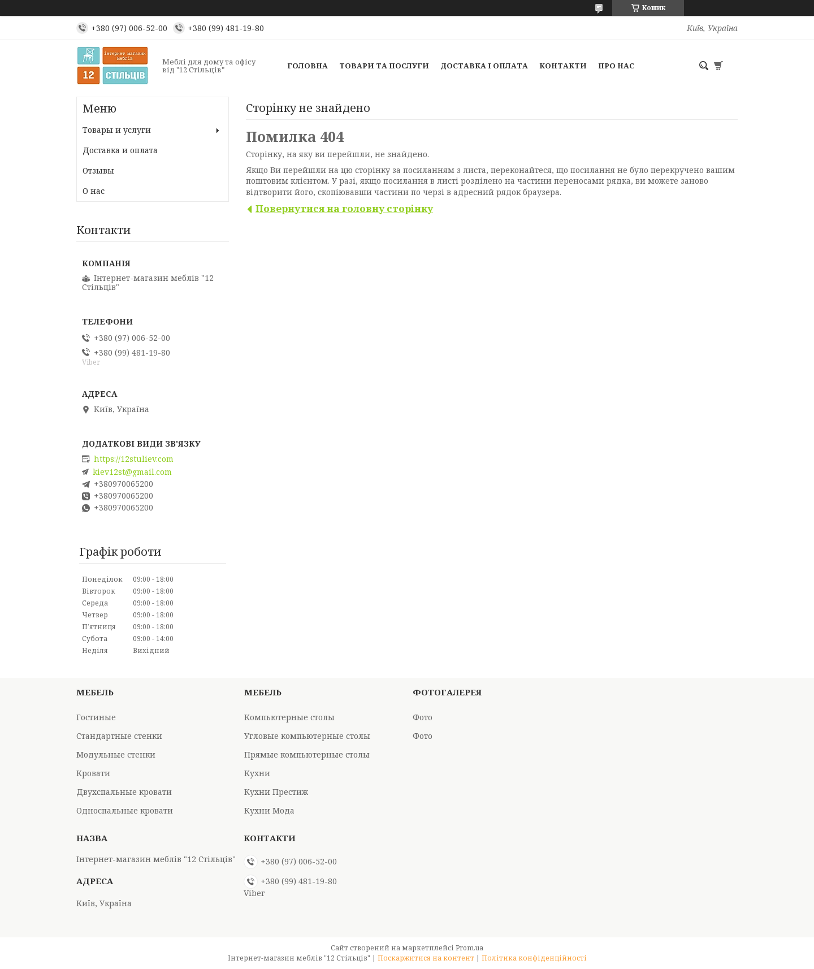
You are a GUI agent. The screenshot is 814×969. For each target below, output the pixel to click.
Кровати (93, 773)
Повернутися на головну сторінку (344, 208)
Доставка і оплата (484, 65)
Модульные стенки (115, 754)
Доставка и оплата (120, 150)
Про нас (616, 65)
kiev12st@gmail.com (132, 472)
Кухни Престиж (276, 791)
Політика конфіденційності (534, 958)
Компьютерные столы (289, 717)
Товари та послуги (384, 65)
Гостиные (96, 717)
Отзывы (98, 170)
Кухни (257, 773)
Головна (307, 65)
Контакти (563, 65)
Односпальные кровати (124, 810)
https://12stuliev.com (134, 459)
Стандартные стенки (119, 735)
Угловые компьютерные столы (307, 735)
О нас (94, 190)
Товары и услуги (117, 129)
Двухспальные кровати (124, 791)
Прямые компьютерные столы (307, 754)
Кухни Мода (269, 810)
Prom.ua (469, 948)
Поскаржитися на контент (426, 958)
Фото (422, 717)
